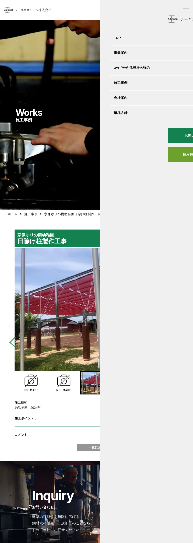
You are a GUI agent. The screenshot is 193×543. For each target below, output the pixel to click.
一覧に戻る (96, 447)
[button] (31, 382)
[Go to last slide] (14, 342)
